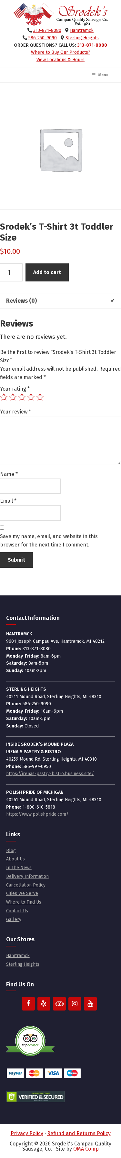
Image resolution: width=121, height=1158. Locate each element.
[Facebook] (28, 1004)
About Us (15, 859)
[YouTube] (90, 1004)
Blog (11, 850)
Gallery (13, 919)
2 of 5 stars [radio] (13, 397)
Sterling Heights (82, 38)
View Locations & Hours (60, 59)
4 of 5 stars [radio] (31, 397)
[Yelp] (43, 1004)
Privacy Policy (27, 1133)
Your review (15, 412)
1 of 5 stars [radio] (4, 397)
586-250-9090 (42, 38)
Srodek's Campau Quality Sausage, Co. (60, 14)
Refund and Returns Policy (79, 1133)
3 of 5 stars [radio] (22, 397)
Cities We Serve (22, 893)
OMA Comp (86, 1149)
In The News (19, 867)
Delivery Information (27, 876)
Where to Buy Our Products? (60, 52)
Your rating (15, 389)
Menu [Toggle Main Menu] (99, 75)
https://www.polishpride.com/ (37, 814)
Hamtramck (82, 30)
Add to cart (47, 272)
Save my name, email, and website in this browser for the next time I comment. (49, 540)
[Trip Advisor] (59, 1004)
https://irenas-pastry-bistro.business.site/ (50, 773)
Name (9, 474)
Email (8, 501)
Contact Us (17, 911)
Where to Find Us (23, 902)
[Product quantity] (11, 272)
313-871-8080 (47, 30)
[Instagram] (74, 1004)
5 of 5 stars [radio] (40, 397)
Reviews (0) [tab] (21, 300)
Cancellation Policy (25, 885)
